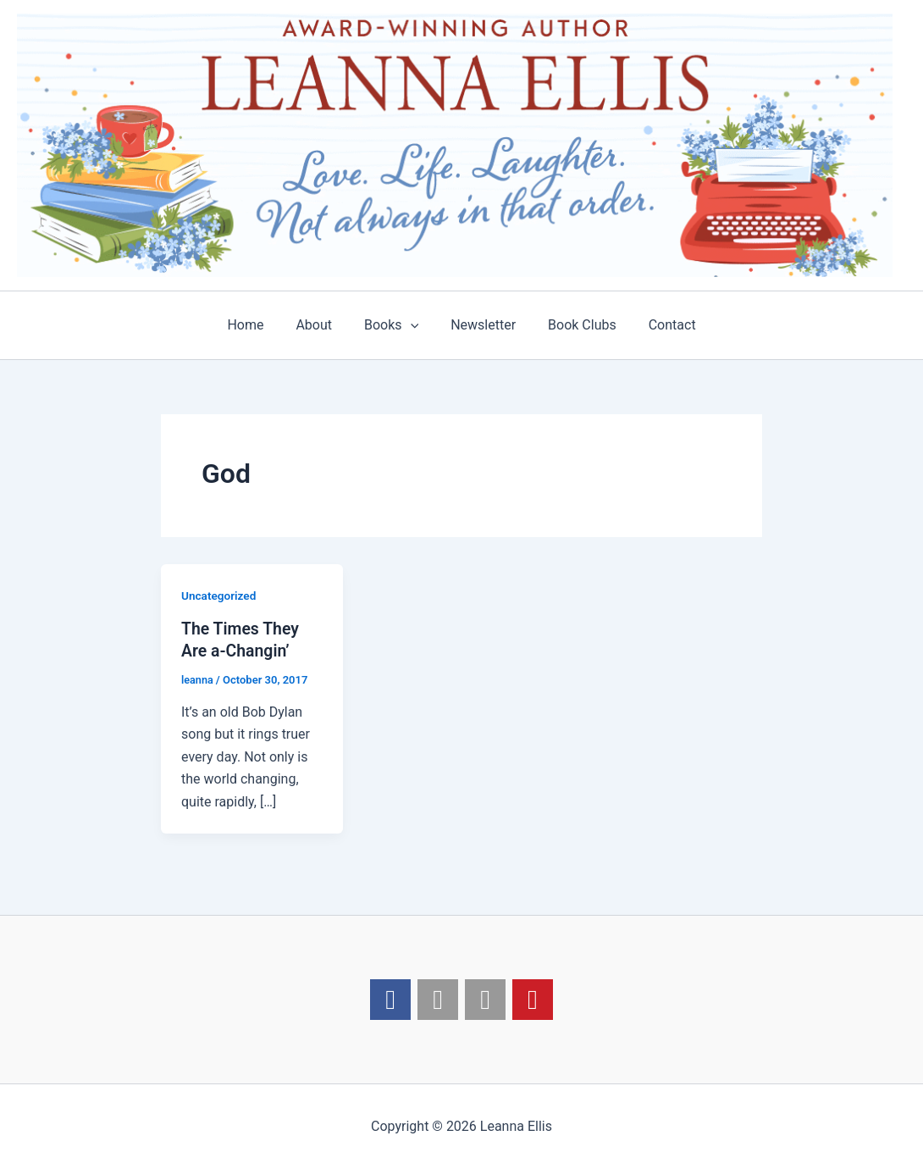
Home (258, 325)
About (321, 325)
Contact (659, 325)
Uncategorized (219, 595)
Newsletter (480, 325)
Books (394, 325)
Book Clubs (574, 325)
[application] (413, 325)
